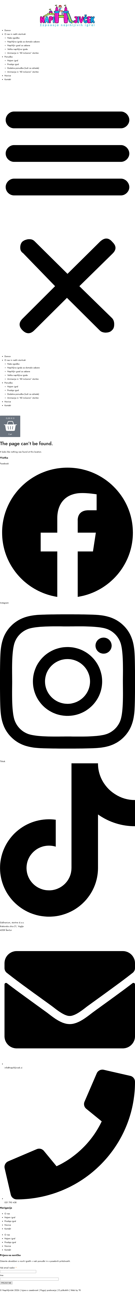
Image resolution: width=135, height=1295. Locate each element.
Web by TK (76, 1290)
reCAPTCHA (10, 1287)
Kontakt (7, 79)
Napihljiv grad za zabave (18, 45)
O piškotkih (63, 1290)
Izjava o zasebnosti (29, 1290)
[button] (67, 219)
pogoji (19, 1287)
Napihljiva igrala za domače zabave (23, 41)
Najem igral (12, 60)
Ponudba (8, 56)
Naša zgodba (13, 37)
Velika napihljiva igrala (17, 49)
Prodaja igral (13, 64)
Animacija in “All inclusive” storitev (23, 53)
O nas (7, 1213)
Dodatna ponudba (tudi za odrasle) (23, 68)
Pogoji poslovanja (48, 1290)
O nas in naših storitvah (15, 34)
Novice (7, 75)
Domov (7, 30)
